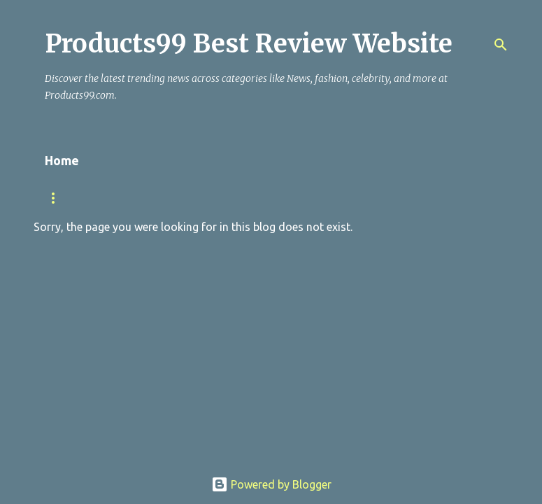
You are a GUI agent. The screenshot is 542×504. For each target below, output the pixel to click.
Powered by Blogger (271, 484)
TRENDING (67, 197)
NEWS (133, 197)
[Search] (500, 45)
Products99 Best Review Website (248, 43)
